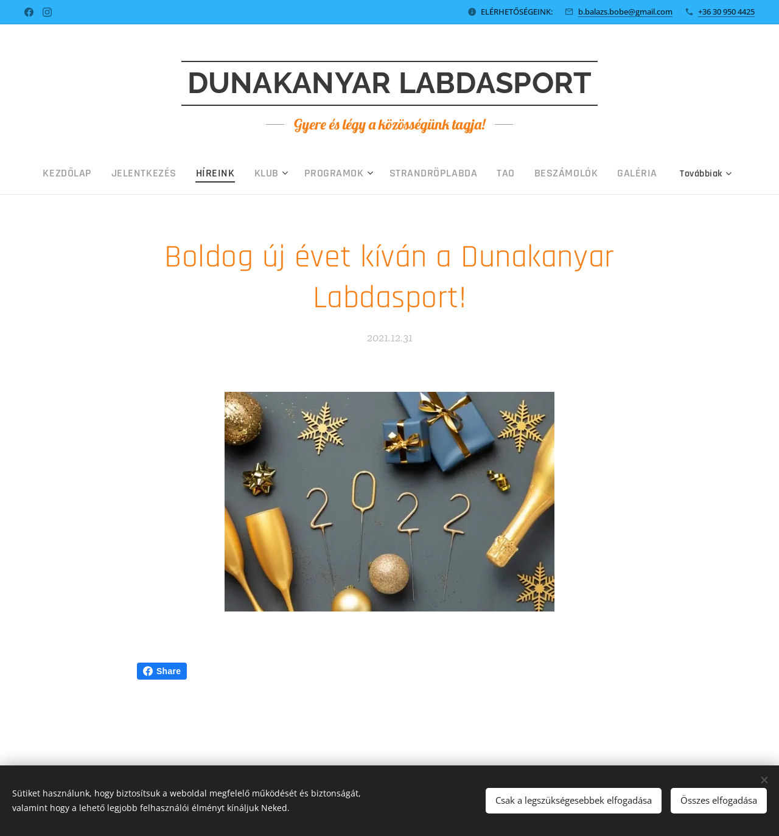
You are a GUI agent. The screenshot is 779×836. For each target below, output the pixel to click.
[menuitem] (122, 173)
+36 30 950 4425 (726, 11)
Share (162, 671)
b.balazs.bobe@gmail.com (625, 11)
